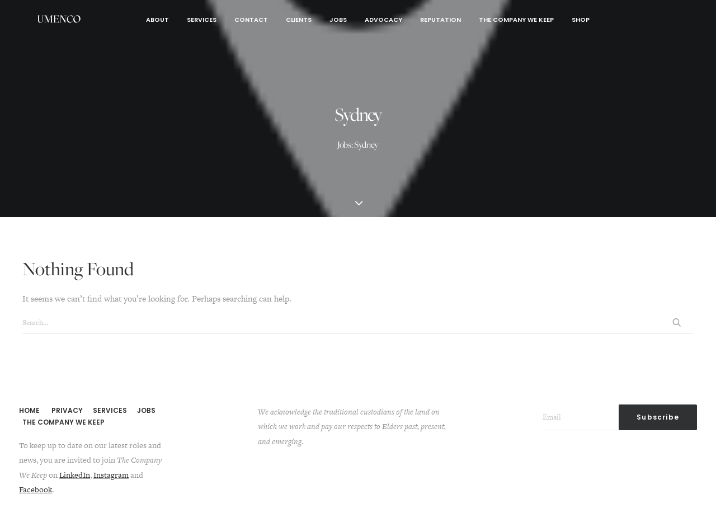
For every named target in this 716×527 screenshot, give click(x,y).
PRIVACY (67, 410)
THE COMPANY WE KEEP (63, 422)
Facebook (35, 489)
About (157, 19)
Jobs (338, 19)
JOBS (146, 410)
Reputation (440, 19)
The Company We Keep (516, 19)
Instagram (111, 475)
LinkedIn (74, 475)
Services (201, 19)
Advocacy (383, 19)
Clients (299, 19)
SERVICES (110, 410)
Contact (251, 19)
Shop (581, 19)
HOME (29, 410)
